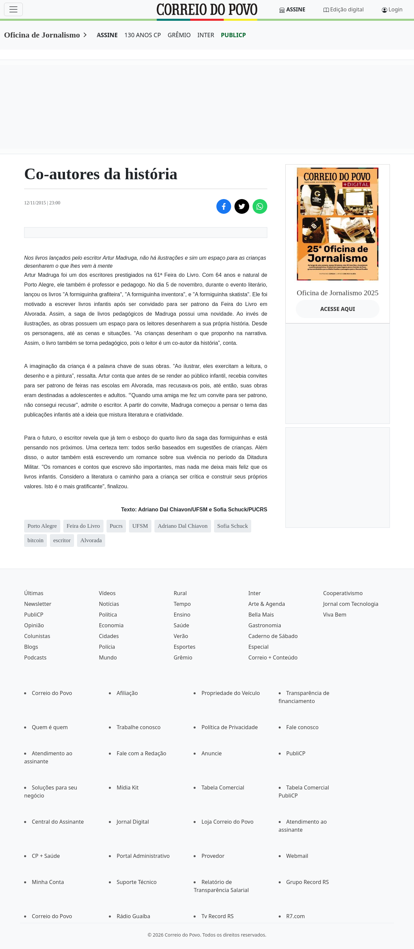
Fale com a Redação (141, 753)
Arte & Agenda (267, 604)
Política (108, 614)
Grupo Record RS (307, 882)
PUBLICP (233, 35)
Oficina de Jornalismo (42, 34)
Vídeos (107, 593)
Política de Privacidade (229, 727)
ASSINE (107, 35)
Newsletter (37, 604)
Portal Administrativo (143, 856)
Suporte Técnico (137, 882)
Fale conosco (302, 727)
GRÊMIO (179, 35)
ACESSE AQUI (337, 309)
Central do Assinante (58, 821)
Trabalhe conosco (138, 727)
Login (396, 9)
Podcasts (35, 657)
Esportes (184, 646)
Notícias (109, 604)
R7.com (295, 916)
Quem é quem (50, 727)
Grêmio (183, 657)
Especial (259, 646)
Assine (295, 9)
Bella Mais (261, 614)
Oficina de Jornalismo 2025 (337, 293)
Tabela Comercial (222, 787)
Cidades (109, 636)
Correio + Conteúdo (273, 657)
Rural (180, 593)
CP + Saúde (46, 856)
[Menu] (13, 9)
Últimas (33, 593)
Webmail (297, 856)
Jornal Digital (133, 821)
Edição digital (347, 9)
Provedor (212, 856)
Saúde (181, 625)
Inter (255, 593)
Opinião (34, 625)
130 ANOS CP (142, 35)
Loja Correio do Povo (227, 821)
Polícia (107, 646)
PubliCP (33, 614)
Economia (111, 625)
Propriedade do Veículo (230, 693)
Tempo (182, 604)
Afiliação (127, 693)
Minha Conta (48, 882)
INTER (206, 35)
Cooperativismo (343, 593)
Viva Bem (334, 614)
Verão (181, 636)
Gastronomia (265, 625)
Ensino (182, 614)
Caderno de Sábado (273, 636)
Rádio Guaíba (133, 916)
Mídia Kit (128, 787)
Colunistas (37, 636)
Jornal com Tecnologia (350, 604)
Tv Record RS (217, 916)
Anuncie (211, 753)
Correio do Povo (52, 693)
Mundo (108, 657)
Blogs (31, 646)
